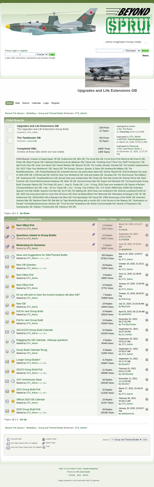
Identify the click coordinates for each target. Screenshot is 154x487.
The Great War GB (94, 159)
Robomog (133, 146)
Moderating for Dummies (30, 245)
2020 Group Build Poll (28, 409)
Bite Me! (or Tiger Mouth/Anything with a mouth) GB (76, 200)
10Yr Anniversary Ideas (29, 379)
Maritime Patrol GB (42, 200)
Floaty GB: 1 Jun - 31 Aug (85, 184)
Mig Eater (125, 306)
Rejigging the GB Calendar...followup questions (42, 340)
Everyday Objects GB (32, 184)
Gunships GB (110, 175)
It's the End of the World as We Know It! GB (124, 159)
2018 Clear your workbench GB (112, 184)
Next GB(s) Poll (25, 225)
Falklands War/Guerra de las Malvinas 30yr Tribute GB (70, 162)
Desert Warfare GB (65, 165)
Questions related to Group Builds (36, 235)
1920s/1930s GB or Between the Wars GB (51, 197)
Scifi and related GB (93, 175)
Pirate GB (20, 162)
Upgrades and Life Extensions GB (38, 125)
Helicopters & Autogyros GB (125, 194)
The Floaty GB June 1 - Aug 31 (57, 184)
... (45, 258)
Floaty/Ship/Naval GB (50, 172)
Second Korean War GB (88, 181)
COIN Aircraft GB (41, 175)
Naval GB (97, 197)
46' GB (142, 194)
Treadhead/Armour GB (46, 178)
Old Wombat (127, 374)
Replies (102, 219)
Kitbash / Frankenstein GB (46, 207)
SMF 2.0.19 (64, 469)
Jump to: (106, 440)
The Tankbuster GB (29, 137)
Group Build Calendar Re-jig (31, 350)
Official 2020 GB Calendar (30, 399)
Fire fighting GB (79, 191)
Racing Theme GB (131, 178)
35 (47, 258)
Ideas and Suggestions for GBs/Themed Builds (42, 255)
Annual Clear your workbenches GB (75, 178)
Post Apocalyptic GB (82, 197)
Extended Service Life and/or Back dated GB (81, 172)
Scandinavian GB (24, 207)
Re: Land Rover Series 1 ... (131, 148)
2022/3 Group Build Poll (29, 369)
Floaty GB (97, 178)
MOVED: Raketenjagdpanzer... (133, 139)
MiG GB (81, 159)
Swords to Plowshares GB (128, 203)
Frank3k (125, 239)
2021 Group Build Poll (28, 389)
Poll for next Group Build (29, 311)
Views (113, 219)
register (23, 50)
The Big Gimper (128, 324)
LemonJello (32, 141)
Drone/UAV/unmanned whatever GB (46, 181)
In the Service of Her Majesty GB (116, 200)
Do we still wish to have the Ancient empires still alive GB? (48, 294)
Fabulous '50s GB (67, 207)
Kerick (132, 126)
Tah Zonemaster (83, 472)
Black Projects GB (34, 162)
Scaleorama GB (68, 159)
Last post (127, 219)
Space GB (57, 168)
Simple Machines (90, 469)
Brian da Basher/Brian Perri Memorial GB (92, 194)
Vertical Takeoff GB (112, 172)
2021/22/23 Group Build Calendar (34, 330)
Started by (35, 219)
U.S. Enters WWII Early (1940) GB (116, 187)
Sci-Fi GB (66, 191)
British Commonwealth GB (103, 203)
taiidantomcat (127, 413)
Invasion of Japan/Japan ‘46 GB (45, 159)
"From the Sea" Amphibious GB (75, 203)
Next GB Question (26, 264)
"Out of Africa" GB (90, 187)
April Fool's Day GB (25, 165)
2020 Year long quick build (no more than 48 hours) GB (46, 194)
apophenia (126, 249)
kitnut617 (125, 364)
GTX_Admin (80, 113)
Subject (22, 219)
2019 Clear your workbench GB (102, 191)
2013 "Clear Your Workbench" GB (36, 168)
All (44, 268)
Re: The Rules (125, 129)
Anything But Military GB (116, 168)
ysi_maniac (126, 334)
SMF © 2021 (76, 469)
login (14, 50)
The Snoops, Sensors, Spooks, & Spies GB (84, 168)
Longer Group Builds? (28, 359)
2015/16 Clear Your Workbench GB (67, 175)
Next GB (21, 303)
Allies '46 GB (70, 181)
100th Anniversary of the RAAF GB (119, 197)
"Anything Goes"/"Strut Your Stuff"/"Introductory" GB (120, 162)
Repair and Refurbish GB (112, 181)
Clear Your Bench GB (45, 165)
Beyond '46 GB (83, 165)
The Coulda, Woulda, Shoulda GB (106, 165)
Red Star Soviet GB (112, 178)
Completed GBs (26, 148)
